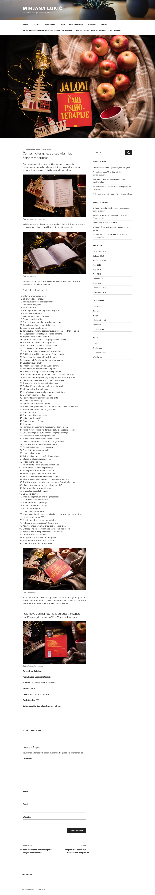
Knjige (62, 24)
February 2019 (98, 279)
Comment (28, 758)
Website (27, 817)
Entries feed (97, 348)
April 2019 (97, 274)
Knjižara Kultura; (53, 706)
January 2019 (98, 283)
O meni (25, 24)
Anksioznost (50, 24)
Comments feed (99, 352)
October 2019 (98, 256)
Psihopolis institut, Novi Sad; (43, 683)
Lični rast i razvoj (76, 24)
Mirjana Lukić (42, 8)
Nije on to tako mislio (109, 223)
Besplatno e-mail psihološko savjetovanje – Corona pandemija (47, 30)
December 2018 (99, 288)
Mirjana (48, 150)
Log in (95, 343)
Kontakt (104, 24)
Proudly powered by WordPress (34, 889)
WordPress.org (99, 357)
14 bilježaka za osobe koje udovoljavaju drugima (111, 168)
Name (26, 791)
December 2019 (99, 251)
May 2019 (97, 269)
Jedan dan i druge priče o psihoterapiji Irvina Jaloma (112, 194)
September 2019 (99, 260)
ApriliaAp (96, 234)
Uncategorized (33, 731)
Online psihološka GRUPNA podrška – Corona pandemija (98, 30)
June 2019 (97, 265)
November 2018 (99, 292)
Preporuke (92, 24)
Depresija (36, 24)
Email (26, 804)
